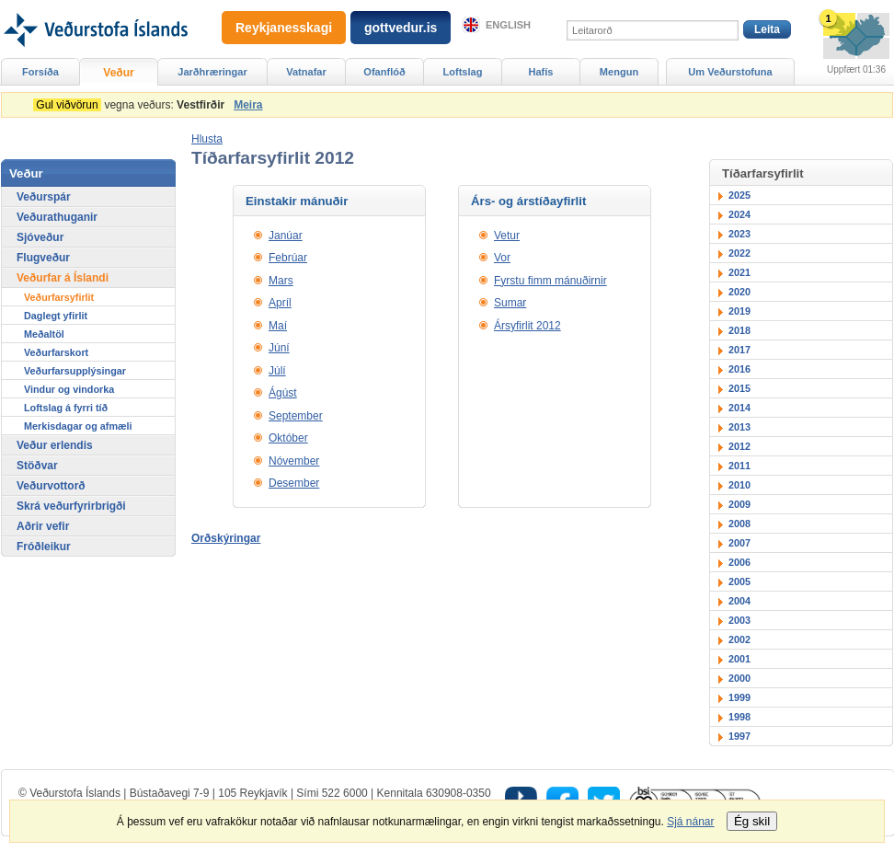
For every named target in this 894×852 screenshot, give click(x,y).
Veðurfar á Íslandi (63, 277)
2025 (739, 195)
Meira (248, 104)
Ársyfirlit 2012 (527, 325)
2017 (739, 349)
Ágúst (283, 392)
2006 (739, 562)
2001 (739, 658)
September (296, 415)
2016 (739, 368)
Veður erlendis (55, 445)
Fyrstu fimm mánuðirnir (550, 280)
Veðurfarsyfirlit (59, 297)
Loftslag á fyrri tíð (66, 407)
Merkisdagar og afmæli (78, 426)
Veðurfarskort (56, 352)
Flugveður (43, 257)
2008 (739, 523)
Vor (502, 257)
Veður (118, 72)
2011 (739, 465)
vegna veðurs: (132, 104)
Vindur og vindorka (69, 389)
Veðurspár (44, 196)
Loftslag (463, 71)
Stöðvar (37, 465)
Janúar (286, 235)
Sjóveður (40, 237)
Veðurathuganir (57, 217)
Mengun (619, 71)
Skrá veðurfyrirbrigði (71, 506)
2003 (739, 620)
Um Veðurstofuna (730, 71)
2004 (739, 600)
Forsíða (40, 71)
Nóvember (294, 461)
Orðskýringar (225, 538)
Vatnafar (306, 71)
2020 (739, 291)
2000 (739, 678)
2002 (739, 639)
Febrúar (288, 257)
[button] (207, 138)
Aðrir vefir (43, 526)
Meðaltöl (44, 334)
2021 (739, 272)
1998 (739, 716)
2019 (739, 311)
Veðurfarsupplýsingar (75, 370)
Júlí (277, 370)
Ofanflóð (384, 71)
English (508, 24)
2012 (739, 446)
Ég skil (752, 821)
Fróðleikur (44, 546)
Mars (281, 280)
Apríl (280, 302)
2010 (739, 484)
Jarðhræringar (212, 71)
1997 (739, 736)
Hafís (541, 71)
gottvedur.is (400, 27)
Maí (278, 325)
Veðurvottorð (51, 485)
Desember (294, 483)
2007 (739, 542)
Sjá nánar (690, 821)
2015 (739, 388)
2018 (739, 330)
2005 (739, 581)
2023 (739, 233)
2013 (739, 426)
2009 (739, 504)
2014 (739, 407)
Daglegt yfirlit (55, 315)
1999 (739, 697)
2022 (739, 253)
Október (288, 438)
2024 (739, 214)
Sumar (510, 302)
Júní (279, 347)
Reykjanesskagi (283, 27)
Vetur (507, 235)
